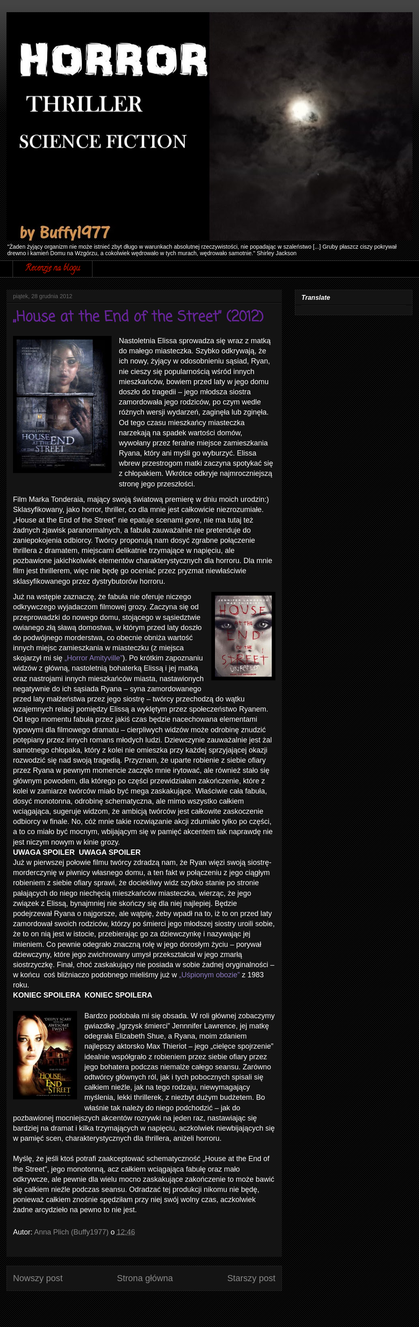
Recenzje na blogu (52, 268)
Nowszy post (37, 1278)
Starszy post (251, 1278)
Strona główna (145, 1278)
